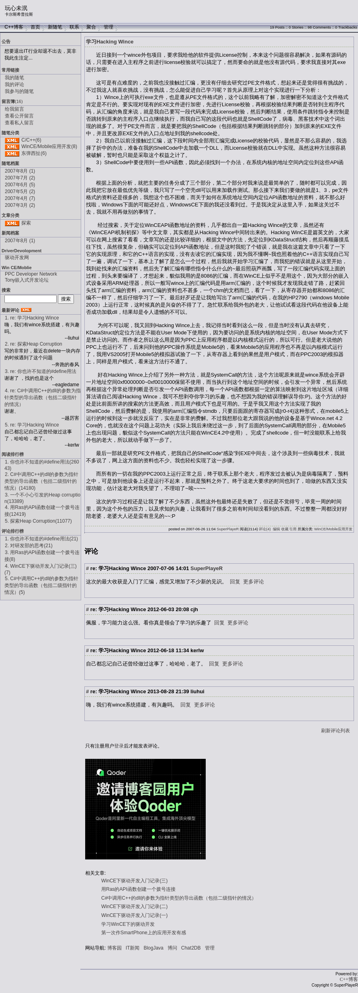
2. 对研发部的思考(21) (29, 545)
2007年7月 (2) (20, 178)
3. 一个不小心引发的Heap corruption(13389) (42, 498)
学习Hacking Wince (109, 42)
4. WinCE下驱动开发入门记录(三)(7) (40, 569)
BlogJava (153, 948)
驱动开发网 (17, 257)
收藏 (284, 529)
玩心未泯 (16, 8)
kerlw (197, 650)
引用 (293, 529)
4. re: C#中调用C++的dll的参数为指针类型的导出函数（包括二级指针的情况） (42, 397)
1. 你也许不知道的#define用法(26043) (41, 465)
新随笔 (55, 27)
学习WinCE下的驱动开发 (128, 924)
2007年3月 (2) (20, 205)
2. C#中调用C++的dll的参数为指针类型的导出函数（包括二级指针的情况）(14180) (41, 481)
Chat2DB (191, 948)
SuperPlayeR (228, 529)
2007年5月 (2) (20, 191)
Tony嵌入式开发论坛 (27, 280)
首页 (35, 27)
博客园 (114, 948)
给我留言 (14, 109)
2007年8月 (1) (20, 171)
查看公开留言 (19, 116)
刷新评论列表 (335, 730)
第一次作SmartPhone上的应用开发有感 (143, 932)
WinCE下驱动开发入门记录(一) (134, 915)
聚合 (91, 27)
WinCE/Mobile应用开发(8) (49, 146)
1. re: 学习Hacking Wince (32, 318)
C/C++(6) (31, 140)
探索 (26, 223)
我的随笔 (14, 77)
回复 (235, 582)
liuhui (197, 691)
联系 (74, 27)
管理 (108, 27)
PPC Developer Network (31, 274)
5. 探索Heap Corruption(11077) (38, 521)
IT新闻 (133, 948)
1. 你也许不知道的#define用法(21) (41, 539)
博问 (172, 948)
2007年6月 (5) (20, 184)
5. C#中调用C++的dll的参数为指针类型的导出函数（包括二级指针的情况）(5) (41, 585)
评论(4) (264, 529)
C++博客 (13, 27)
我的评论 (14, 84)
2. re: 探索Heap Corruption (33, 344)
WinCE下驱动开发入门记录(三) (134, 881)
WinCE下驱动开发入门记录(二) (134, 906)
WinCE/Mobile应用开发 (333, 529)
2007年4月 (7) (20, 198)
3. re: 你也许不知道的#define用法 (40, 371)
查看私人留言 (19, 123)
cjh (194, 609)
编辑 (276, 529)
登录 (119, 746)
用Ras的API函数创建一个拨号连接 (138, 889)
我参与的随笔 (19, 91)
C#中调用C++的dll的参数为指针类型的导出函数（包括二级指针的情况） (178, 898)
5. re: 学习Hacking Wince (32, 425)
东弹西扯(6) (34, 153)
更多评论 (253, 582)
